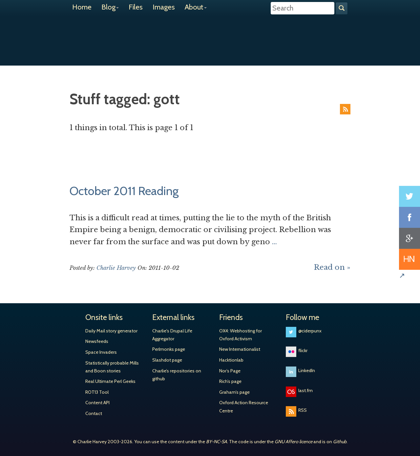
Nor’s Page (230, 371)
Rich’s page (230, 381)
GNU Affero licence (293, 442)
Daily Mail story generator (111, 331)
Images (164, 7)
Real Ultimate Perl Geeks (110, 381)
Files (136, 7)
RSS (345, 109)
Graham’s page (234, 392)
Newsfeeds (96, 341)
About (196, 7)
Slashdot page (167, 360)
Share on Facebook (409, 217)
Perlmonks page (168, 349)
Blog (110, 7)
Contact (93, 413)
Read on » (332, 267)
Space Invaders (101, 352)
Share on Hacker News (409, 259)
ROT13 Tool (97, 392)
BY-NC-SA (216, 442)
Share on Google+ (409, 238)
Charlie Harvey (210, 35)
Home (82, 7)
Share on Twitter (409, 196)
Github (339, 442)
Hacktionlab (231, 360)
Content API (97, 403)
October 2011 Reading (124, 191)
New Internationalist (239, 349)
